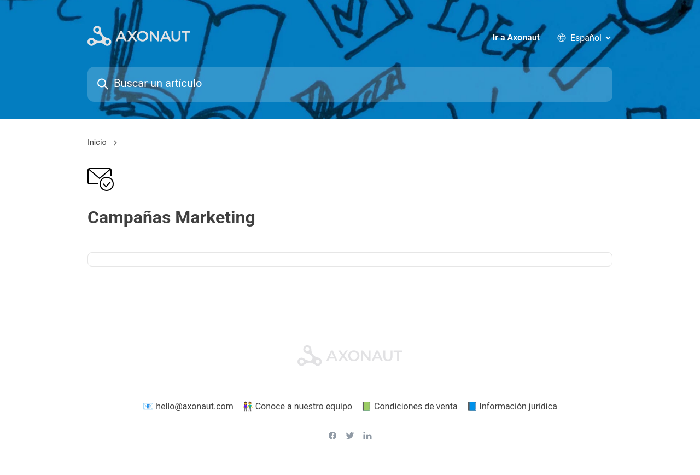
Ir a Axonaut (516, 38)
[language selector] (590, 38)
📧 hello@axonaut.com (188, 407)
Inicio (97, 143)
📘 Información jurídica (511, 407)
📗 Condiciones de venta (409, 407)
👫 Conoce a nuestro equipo (297, 407)
